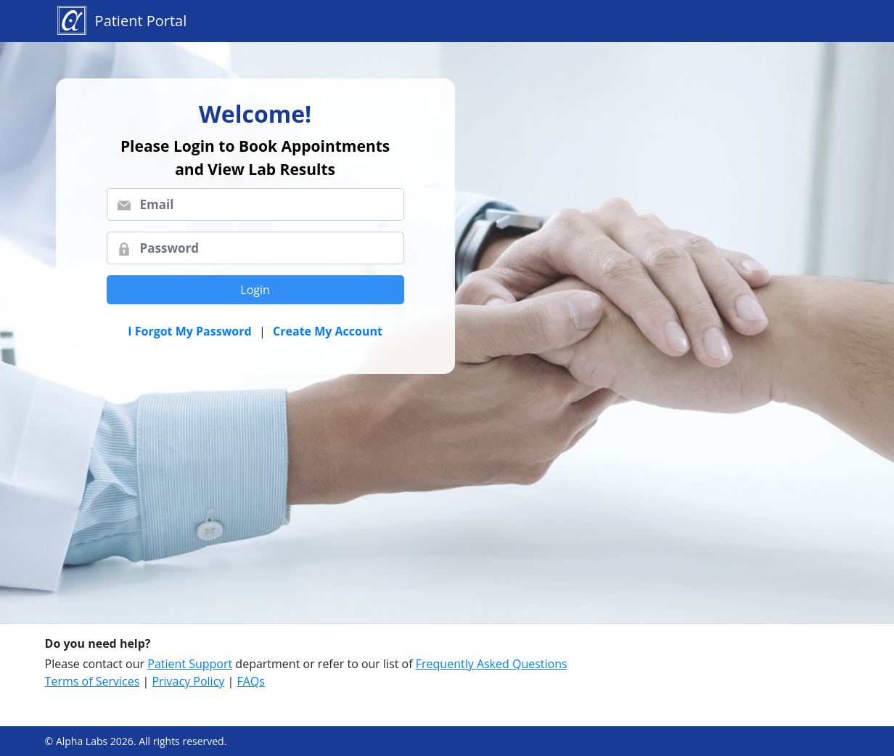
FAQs (250, 681)
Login (255, 290)
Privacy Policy (188, 681)
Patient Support (189, 664)
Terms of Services (92, 681)
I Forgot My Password (189, 331)
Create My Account (327, 331)
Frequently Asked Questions (491, 664)
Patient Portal (141, 21)
